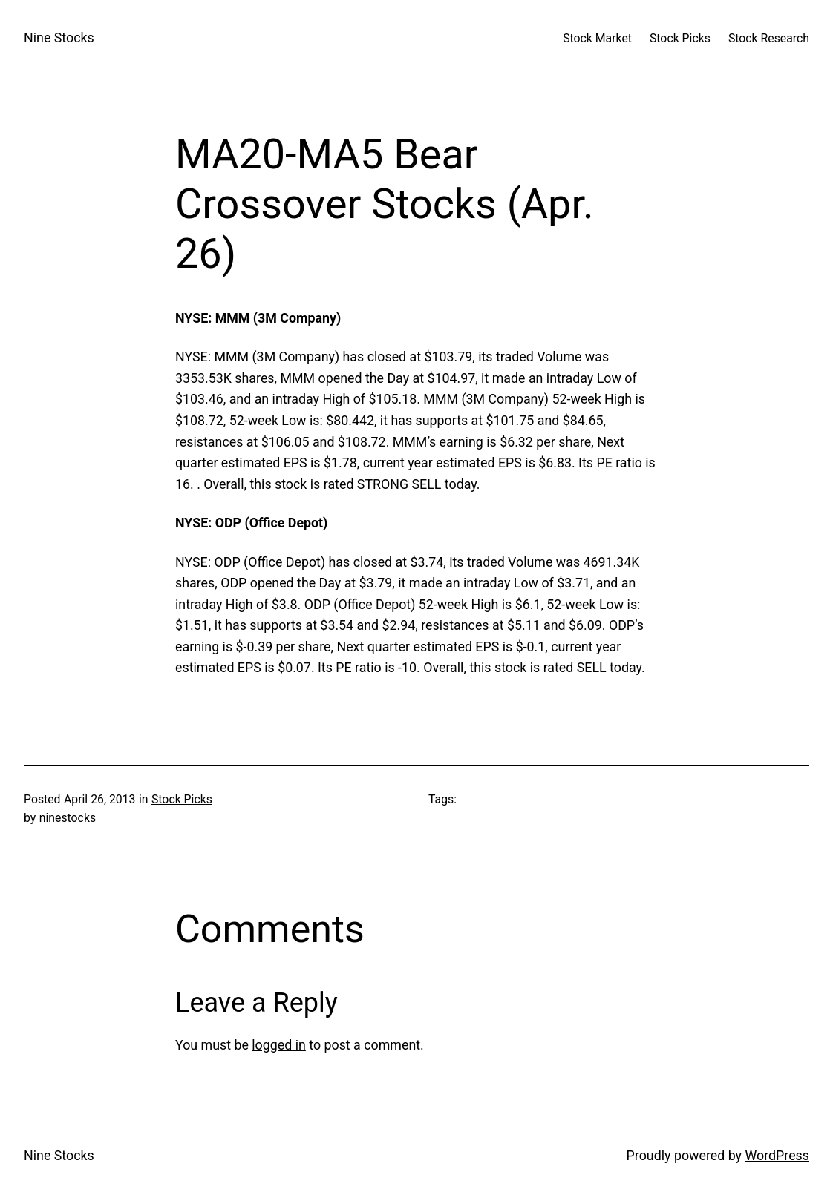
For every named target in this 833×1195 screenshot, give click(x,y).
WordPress (777, 1155)
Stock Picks (181, 799)
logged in (279, 1045)
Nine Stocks (59, 37)
